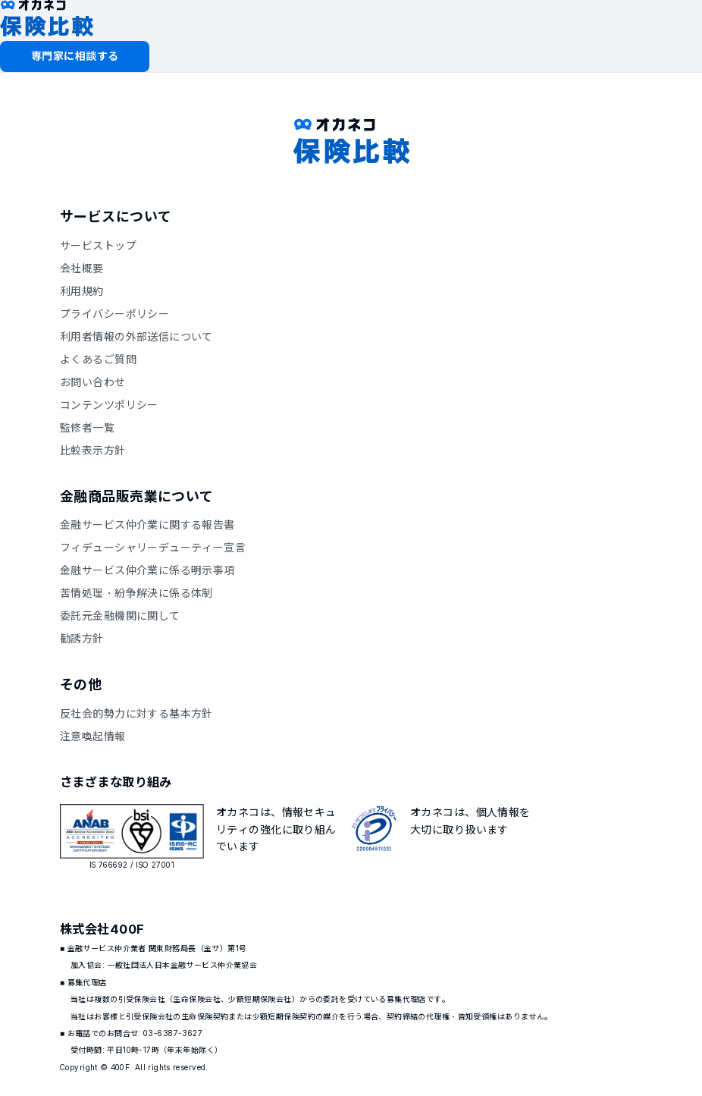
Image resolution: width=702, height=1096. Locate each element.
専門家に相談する (74, 55)
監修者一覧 (87, 427)
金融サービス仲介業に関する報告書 (147, 524)
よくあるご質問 (98, 359)
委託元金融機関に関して (120, 615)
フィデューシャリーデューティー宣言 (153, 547)
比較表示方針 (93, 450)
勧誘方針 (82, 638)
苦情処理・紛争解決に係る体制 (136, 592)
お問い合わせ (93, 381)
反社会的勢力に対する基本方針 (136, 713)
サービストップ (98, 245)
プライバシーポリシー (114, 313)
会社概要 (82, 268)
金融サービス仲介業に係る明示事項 (147, 570)
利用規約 (82, 290)
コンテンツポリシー (109, 404)
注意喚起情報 (93, 736)
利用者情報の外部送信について (136, 336)
